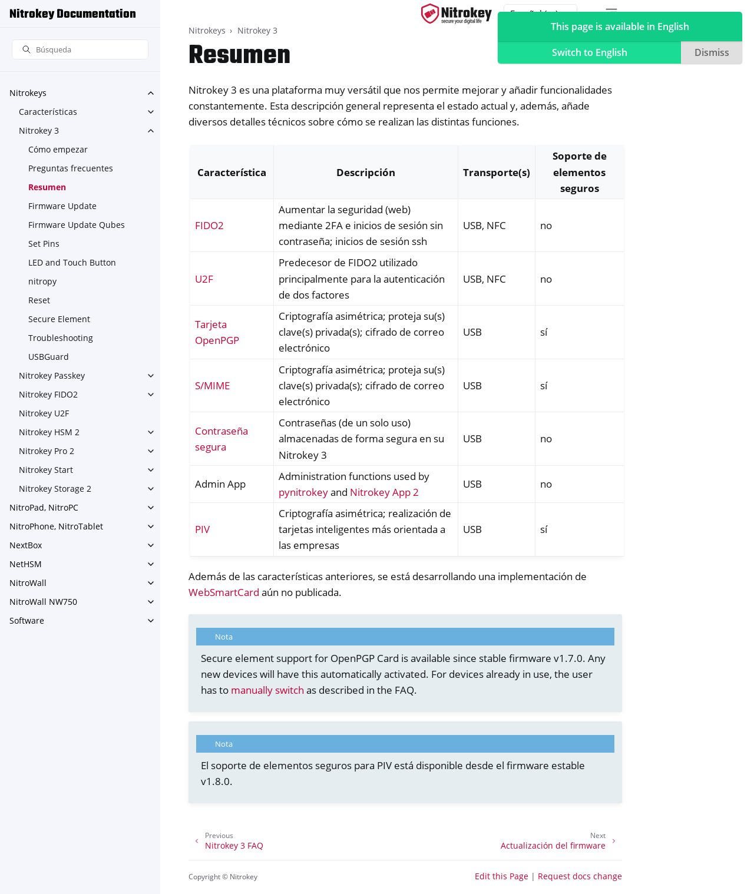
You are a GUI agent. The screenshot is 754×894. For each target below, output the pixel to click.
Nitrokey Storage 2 (55, 488)
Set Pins (43, 243)
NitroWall (28, 582)
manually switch (267, 690)
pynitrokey (303, 492)
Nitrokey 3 (39, 130)
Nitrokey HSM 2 (49, 432)
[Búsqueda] (80, 49)
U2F (204, 279)
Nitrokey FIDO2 (48, 394)
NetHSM (25, 563)
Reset (39, 300)
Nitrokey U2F (44, 413)
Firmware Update (62, 205)
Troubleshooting (60, 337)
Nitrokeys (28, 92)
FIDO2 (209, 225)
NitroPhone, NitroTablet (56, 526)
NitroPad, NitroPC (43, 507)
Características (48, 111)
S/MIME (212, 385)
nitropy (42, 281)
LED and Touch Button (72, 262)
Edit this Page (501, 876)
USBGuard (48, 356)
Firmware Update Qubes (76, 224)
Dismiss (712, 52)
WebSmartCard (223, 592)
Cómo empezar (58, 149)
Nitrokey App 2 (384, 492)
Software (26, 620)
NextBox (25, 545)
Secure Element (59, 319)
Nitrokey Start (46, 469)
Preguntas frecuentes (70, 168)
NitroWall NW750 (43, 601)
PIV (202, 529)
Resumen (47, 187)
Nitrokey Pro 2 (46, 450)
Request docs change (580, 876)
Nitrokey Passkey (52, 375)
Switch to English (589, 52)
